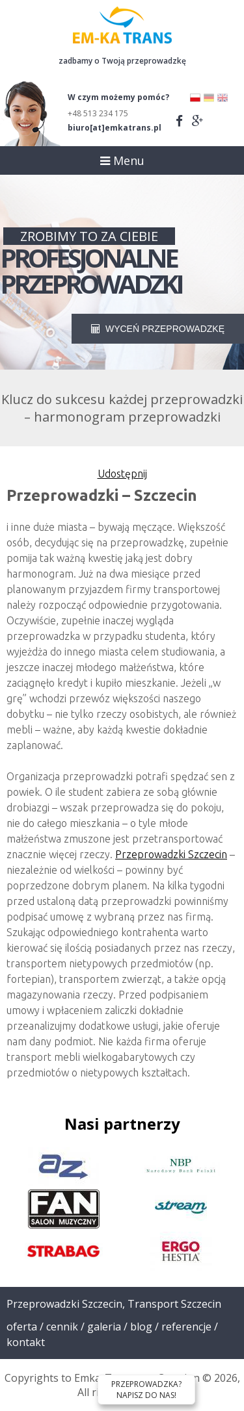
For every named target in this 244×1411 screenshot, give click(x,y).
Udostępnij (122, 473)
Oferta (22, 1326)
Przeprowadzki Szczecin (171, 854)
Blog (141, 1326)
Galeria (104, 1326)
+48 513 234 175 (98, 113)
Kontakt (26, 1342)
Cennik (62, 1326)
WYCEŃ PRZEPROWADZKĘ (157, 329)
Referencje (186, 1326)
